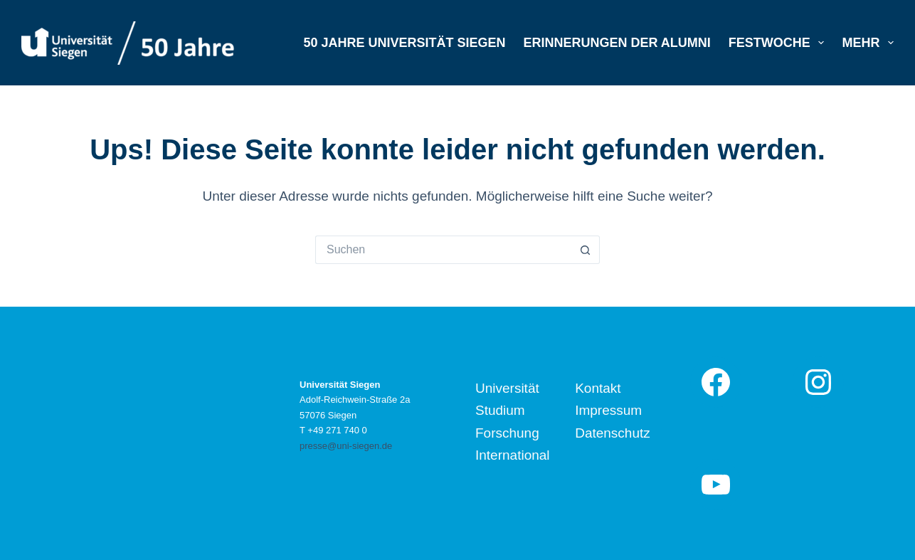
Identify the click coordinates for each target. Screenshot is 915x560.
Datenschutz (612, 433)
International (512, 455)
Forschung (507, 433)
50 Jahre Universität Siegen (404, 43)
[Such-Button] (585, 250)
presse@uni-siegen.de (346, 445)
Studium (500, 410)
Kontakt (597, 388)
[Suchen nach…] (443, 250)
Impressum (608, 410)
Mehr (868, 42)
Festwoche (779, 42)
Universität (507, 388)
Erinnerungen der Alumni (616, 43)
